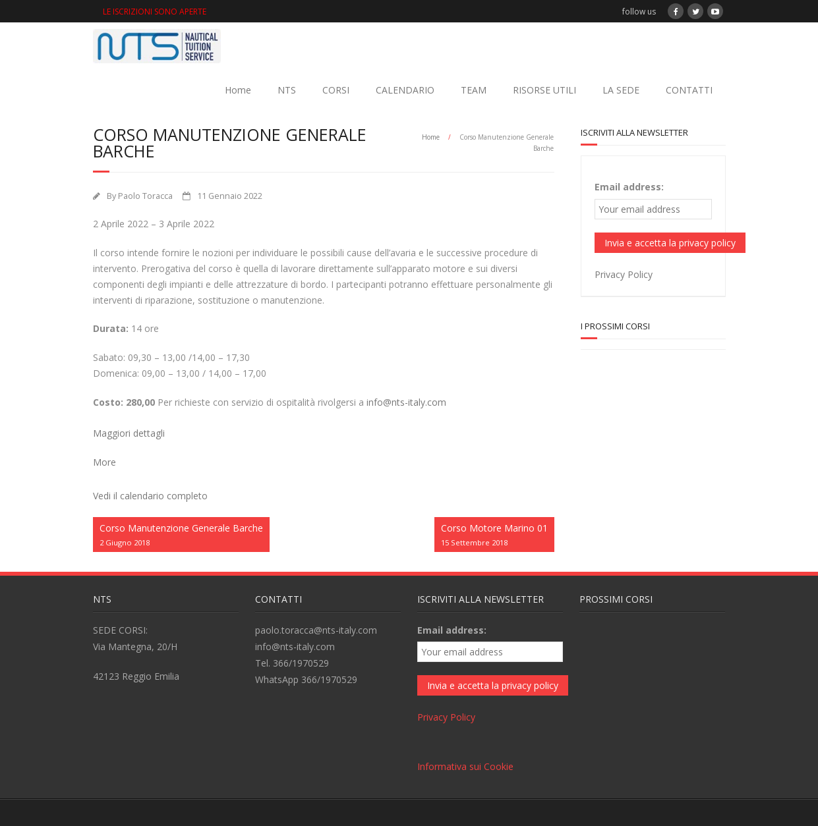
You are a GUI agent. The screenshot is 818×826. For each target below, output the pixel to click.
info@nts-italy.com (406, 402)
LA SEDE (620, 90)
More (104, 462)
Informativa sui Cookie (465, 766)
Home (238, 90)
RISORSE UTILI (544, 90)
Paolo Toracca (145, 196)
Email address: (629, 186)
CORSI (335, 90)
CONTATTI (689, 90)
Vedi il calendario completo (150, 495)
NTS (287, 90)
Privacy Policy (624, 274)
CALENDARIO (405, 90)
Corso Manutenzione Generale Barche (181, 535)
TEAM (473, 90)
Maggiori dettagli (129, 433)
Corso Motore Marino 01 (494, 535)
